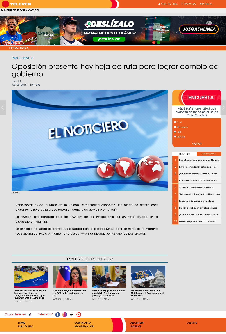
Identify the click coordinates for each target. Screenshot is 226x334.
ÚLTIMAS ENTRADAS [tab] (209, 154)
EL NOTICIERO (189, 4)
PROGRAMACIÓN (84, 326)
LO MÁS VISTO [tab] (184, 154)
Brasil (178, 122)
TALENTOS (192, 322)
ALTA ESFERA (206, 4)
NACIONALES (22, 57)
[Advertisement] (197, 249)
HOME (21, 322)
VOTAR (197, 144)
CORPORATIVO (82, 322)
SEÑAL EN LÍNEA (168, 4)
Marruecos (181, 127)
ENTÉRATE (135, 326)
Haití (177, 131)
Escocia (179, 136)
